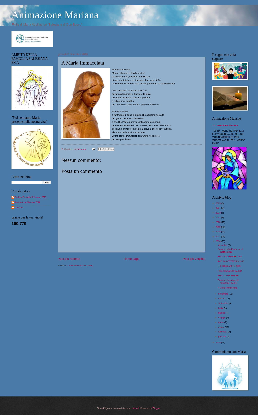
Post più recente (69, 259)
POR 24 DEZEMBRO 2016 (231, 261)
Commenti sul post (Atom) (80, 265)
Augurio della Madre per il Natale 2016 (230, 250)
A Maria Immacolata (227, 287)
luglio (221, 308)
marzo (221, 327)
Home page (131, 259)
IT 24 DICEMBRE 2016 (229, 266)
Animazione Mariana (55, 14)
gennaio (222, 336)
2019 (218, 227)
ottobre (222, 298)
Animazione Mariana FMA (27, 202)
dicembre (223, 245)
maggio (222, 317)
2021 (218, 217)
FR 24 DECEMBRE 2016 (230, 270)
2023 (218, 212)
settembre (223, 303)
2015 (218, 342)
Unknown (19, 207)
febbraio (222, 331)
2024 (218, 208)
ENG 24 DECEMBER (228, 275)
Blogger (156, 408)
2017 (218, 236)
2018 (218, 231)
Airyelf (136, 408)
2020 (218, 222)
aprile (221, 322)
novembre (223, 293)
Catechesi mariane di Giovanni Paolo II (228, 281)
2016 (218, 241)
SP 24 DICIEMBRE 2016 (230, 256)
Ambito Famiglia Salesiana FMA (30, 197)
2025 (218, 203)
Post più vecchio (194, 259)
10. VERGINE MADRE (225, 125)
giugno (221, 313)
